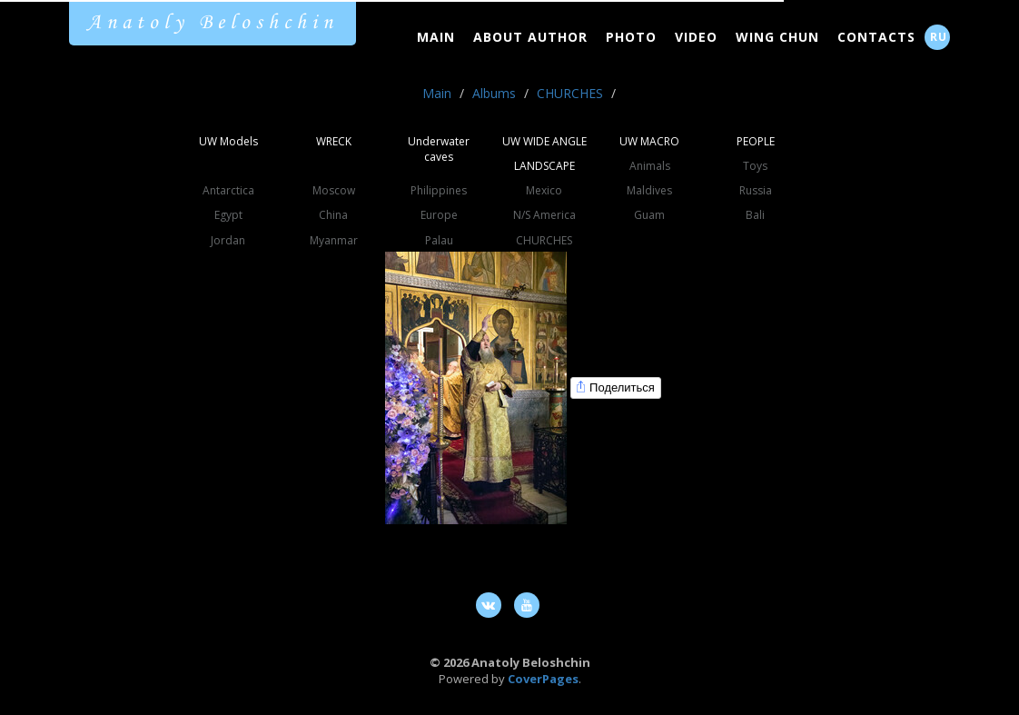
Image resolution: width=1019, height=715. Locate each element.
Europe (439, 215)
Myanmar (334, 240)
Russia (755, 190)
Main (436, 36)
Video (696, 36)
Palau (439, 240)
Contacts (876, 36)
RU (938, 37)
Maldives (649, 190)
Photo (631, 36)
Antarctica (228, 190)
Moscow (333, 190)
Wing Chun (777, 36)
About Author (530, 36)
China (333, 215)
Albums (494, 93)
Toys (755, 166)
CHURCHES (570, 93)
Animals (649, 166)
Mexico (544, 190)
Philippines (439, 190)
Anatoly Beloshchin (212, 23)
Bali (755, 215)
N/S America (544, 215)
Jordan (228, 240)
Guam (649, 215)
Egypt (228, 215)
